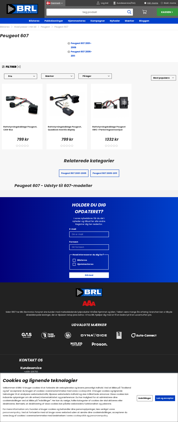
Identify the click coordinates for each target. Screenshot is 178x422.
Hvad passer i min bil (25, 27)
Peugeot (45, 27)
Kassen (167, 12)
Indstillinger (144, 398)
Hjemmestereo (77, 20)
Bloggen (144, 20)
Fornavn (73, 241)
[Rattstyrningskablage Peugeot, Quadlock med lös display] (66, 131)
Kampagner (98, 20)
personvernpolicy (11, 412)
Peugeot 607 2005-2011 (81, 53)
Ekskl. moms (170, 3)
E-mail (72, 229)
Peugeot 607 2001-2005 (81, 45)
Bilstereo (34, 20)
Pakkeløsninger (53, 20)
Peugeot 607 (61, 27)
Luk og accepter (165, 398)
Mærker (129, 20)
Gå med (89, 275)
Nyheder (115, 20)
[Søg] (89, 12)
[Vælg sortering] (163, 78)
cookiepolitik (84, 390)
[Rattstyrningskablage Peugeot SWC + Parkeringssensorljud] (111, 131)
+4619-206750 (31, 371)
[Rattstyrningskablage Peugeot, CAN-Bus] (22, 131)
